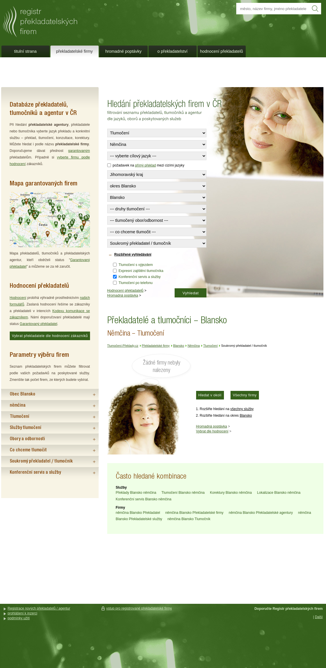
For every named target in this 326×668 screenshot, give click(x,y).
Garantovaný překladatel (38, 324)
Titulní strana (25, 51)
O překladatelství (172, 51)
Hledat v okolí (210, 395)
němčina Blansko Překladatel (138, 513)
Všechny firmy (245, 395)
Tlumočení (19, 417)
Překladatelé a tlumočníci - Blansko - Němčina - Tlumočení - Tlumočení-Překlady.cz (77, 19)
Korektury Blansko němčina (231, 493)
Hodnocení (18, 298)
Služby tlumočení (25, 428)
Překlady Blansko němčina (136, 493)
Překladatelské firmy (74, 51)
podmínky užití (19, 618)
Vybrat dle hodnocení (212, 431)
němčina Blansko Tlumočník (188, 519)
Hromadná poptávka (122, 295)
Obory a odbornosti (27, 439)
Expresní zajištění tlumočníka (141, 271)
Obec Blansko (22, 394)
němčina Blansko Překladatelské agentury (261, 513)
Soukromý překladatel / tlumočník (41, 461)
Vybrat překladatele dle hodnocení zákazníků (50, 336)
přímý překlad (145, 165)
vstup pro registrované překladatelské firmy (139, 608)
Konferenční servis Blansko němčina (143, 499)
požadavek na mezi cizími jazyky (145, 165)
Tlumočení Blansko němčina (183, 493)
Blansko (246, 416)
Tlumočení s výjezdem (136, 265)
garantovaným (79, 151)
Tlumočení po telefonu (136, 283)
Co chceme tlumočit (28, 450)
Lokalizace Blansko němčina (278, 493)
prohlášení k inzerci (22, 613)
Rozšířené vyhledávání (132, 254)
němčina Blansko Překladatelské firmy (194, 513)
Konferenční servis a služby (140, 277)
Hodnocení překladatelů (125, 291)
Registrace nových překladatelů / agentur (39, 608)
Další (319, 617)
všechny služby (241, 409)
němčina (18, 405)
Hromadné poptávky (123, 51)
